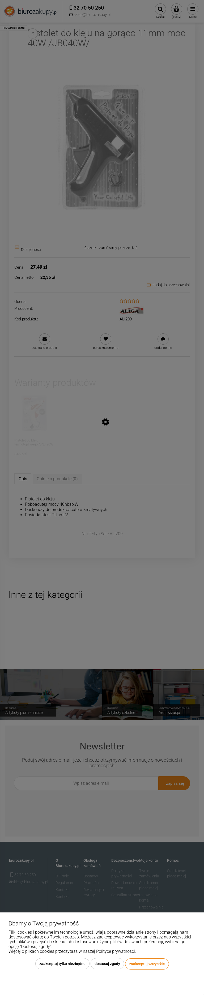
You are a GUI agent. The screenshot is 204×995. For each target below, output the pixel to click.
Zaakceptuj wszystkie (147, 964)
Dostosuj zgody (107, 964)
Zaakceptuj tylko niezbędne (62, 964)
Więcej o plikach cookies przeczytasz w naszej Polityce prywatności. (72, 951)
